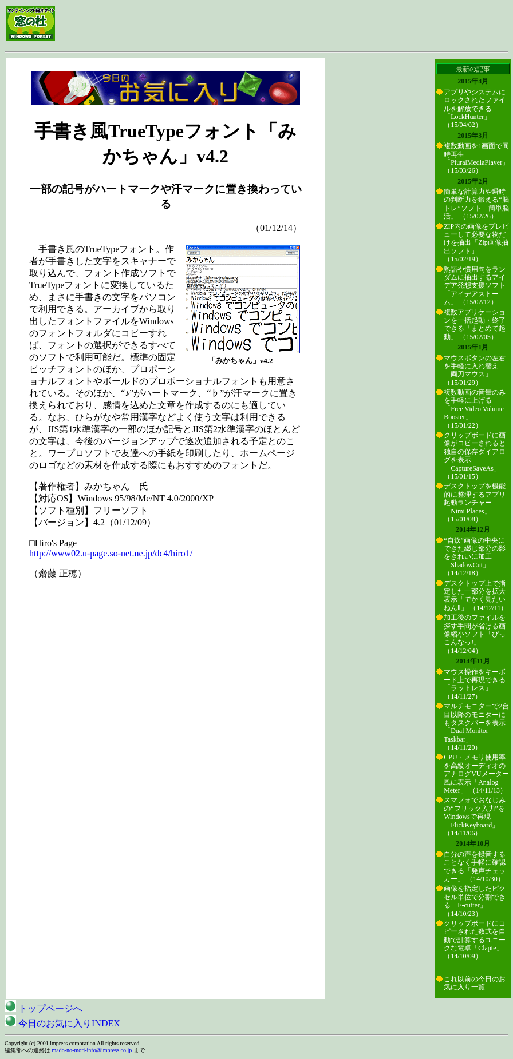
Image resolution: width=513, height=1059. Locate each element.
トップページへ (43, 1008)
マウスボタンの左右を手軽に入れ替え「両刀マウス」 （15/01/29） (475, 370)
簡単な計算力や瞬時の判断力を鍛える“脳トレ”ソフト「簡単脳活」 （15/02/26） (476, 204)
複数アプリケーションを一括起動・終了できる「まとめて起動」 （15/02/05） (475, 324)
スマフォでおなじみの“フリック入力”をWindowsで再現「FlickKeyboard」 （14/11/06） (475, 816)
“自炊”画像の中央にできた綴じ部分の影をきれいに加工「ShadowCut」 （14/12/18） (475, 557)
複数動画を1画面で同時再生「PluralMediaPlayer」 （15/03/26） (476, 158)
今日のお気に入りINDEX (62, 1023)
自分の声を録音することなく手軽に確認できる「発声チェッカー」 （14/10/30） (475, 866)
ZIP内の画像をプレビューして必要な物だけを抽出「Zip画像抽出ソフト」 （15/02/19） (476, 243)
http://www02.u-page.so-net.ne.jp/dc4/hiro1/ (110, 553)
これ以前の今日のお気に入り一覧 (475, 983)
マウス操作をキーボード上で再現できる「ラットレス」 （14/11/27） (475, 684)
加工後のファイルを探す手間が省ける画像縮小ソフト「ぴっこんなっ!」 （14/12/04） (475, 634)
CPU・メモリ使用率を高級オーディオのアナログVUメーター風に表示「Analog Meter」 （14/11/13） (476, 773)
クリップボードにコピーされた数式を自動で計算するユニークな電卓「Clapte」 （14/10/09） (475, 940)
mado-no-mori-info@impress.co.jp (92, 1050)
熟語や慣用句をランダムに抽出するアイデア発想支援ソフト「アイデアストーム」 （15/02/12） (475, 285)
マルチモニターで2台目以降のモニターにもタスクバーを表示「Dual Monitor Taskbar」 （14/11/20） (476, 726)
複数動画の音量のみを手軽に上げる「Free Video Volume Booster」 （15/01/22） (475, 408)
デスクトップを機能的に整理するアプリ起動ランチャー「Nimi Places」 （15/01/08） (475, 502)
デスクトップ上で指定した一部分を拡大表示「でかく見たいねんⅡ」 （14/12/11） (475, 595)
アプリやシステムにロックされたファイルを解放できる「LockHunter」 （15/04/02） (475, 108)
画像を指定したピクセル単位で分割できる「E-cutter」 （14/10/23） (475, 901)
